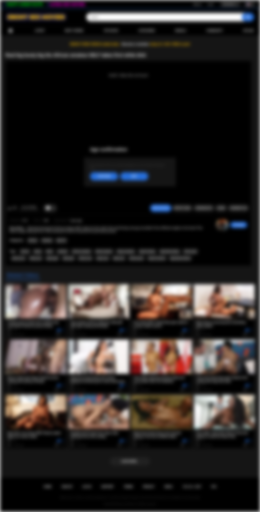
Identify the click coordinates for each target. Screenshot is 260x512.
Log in (210, 4)
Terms (128, 486)
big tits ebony (147, 251)
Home (10, 31)
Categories (146, 30)
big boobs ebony (169, 251)
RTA (214, 486)
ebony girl (52, 258)
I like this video (9, 208)
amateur (62, 251)
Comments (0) (238, 208)
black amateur (104, 251)
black (49, 251)
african (25, 251)
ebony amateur (125, 251)
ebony (37, 251)
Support (107, 486)
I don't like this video (15, 208)
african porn (136, 258)
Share (221, 208)
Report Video (182, 208)
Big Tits (61, 240)
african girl (190, 251)
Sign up (197, 4)
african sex (85, 258)
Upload (248, 30)
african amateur (82, 251)
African (33, 240)
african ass (18, 258)
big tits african (157, 258)
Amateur (47, 240)
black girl (68, 258)
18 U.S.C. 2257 (192, 486)
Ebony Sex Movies (126, 504)
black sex (119, 258)
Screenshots (204, 208)
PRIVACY (149, 486)
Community (214, 30)
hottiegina (238, 225)
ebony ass (35, 258)
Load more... (130, 461)
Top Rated (110, 30)
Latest (40, 30)
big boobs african (180, 258)
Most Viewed (74, 30)
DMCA (169, 486)
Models (180, 30)
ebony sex (102, 258)
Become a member (135, 44)
